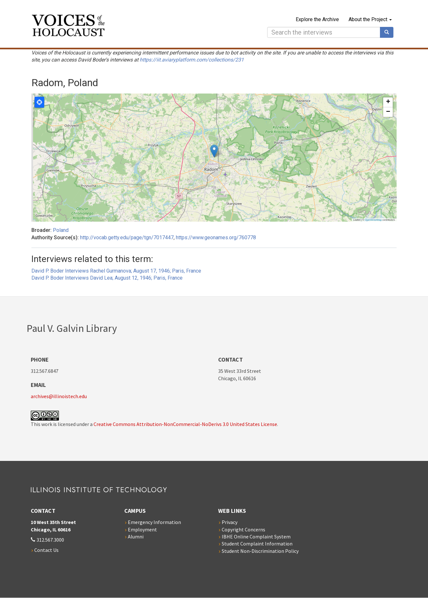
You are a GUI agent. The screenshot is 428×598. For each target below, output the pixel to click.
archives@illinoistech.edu (59, 396)
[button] (214, 151)
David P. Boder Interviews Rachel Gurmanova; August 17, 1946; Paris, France (116, 271)
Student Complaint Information (257, 543)
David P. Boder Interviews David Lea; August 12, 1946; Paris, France (107, 278)
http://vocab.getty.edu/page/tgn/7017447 (127, 237)
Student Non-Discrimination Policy (260, 551)
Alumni (136, 536)
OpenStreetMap (373, 219)
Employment (142, 529)
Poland (61, 230)
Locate (39, 102)
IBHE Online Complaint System (256, 536)
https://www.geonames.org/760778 (216, 237)
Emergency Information (154, 522)
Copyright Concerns (243, 529)
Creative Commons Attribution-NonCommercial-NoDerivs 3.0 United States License (185, 424)
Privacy (229, 522)
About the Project (370, 19)
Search (388, 32)
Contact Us (46, 550)
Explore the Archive (317, 19)
